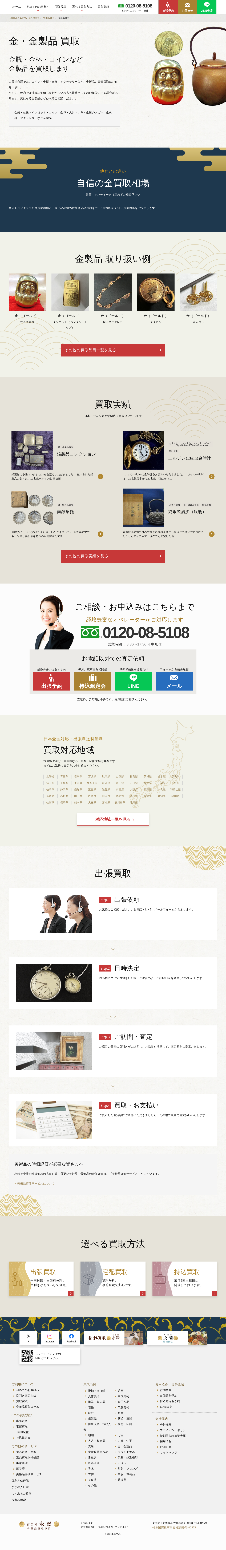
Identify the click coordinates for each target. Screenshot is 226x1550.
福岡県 (175, 799)
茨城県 (147, 779)
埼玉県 (50, 786)
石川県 (134, 786)
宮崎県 (106, 805)
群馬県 (175, 779)
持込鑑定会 (92, 689)
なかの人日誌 (20, 1491)
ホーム (16, 6)
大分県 (92, 805)
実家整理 (22, 1467)
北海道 (50, 779)
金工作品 (123, 1406)
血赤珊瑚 (94, 1467)
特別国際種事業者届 (173, 1440)
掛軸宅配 (23, 1436)
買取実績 (103, 6)
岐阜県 (50, 792)
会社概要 (165, 1429)
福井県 (147, 786)
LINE (133, 689)
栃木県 (161, 779)
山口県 (106, 799)
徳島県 (120, 799)
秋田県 (106, 779)
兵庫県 (147, 792)
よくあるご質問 (21, 1498)
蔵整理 (20, 1473)
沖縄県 (134, 805)
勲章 (120, 1417)
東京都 (78, 786)
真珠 (91, 1450)
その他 (92, 1489)
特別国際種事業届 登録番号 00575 (174, 1532)
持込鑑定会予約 (170, 1405)
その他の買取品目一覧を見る (108, 351)
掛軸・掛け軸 (96, 1395)
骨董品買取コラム (27, 1411)
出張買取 (22, 1425)
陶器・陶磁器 (96, 1406)
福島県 (134, 779)
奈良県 (161, 792)
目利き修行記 (20, 1485)
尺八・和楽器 (96, 1445)
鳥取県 (50, 799)
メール (174, 689)
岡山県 (78, 799)
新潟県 (106, 786)
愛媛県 (147, 799)
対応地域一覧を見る (113, 823)
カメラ (122, 1467)
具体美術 (94, 1400)
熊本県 (78, 805)
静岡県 (64, 792)
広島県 (92, 799)
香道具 (122, 1484)
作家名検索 (18, 1504)
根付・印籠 (125, 1428)
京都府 (120, 792)
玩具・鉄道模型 (128, 1462)
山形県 (120, 779)
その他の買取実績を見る (104, 559)
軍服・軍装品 (126, 1478)
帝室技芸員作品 (98, 1456)
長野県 (175, 786)
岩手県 (78, 779)
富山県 (120, 786)
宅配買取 (22, 1431)
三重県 (92, 792)
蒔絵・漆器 (125, 1423)
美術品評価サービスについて (36, 1187)
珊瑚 (91, 1439)
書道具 (92, 1462)
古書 (91, 1478)
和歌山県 (175, 792)
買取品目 (61, 6)
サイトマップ (168, 1457)
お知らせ (165, 1451)
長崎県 (64, 805)
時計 (91, 1417)
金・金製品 (125, 1450)
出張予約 (168, 10)
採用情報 (165, 1445)
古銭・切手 (125, 1445)
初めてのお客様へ (38, 6)
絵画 (120, 1395)
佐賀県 (50, 805)
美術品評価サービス (29, 1478)
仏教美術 (123, 1411)
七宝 (120, 1439)
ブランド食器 (126, 1456)
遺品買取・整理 (26, 1456)
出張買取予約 (168, 1400)
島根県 (64, 799)
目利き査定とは (26, 1400)
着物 (91, 1411)
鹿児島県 (120, 805)
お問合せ (187, 10)
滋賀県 (106, 792)
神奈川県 (92, 786)
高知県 (161, 799)
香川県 (134, 799)
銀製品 (92, 1423)
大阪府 (134, 792)
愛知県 (78, 792)
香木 (91, 1473)
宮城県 (92, 779)
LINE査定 (207, 10)
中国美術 (123, 1400)
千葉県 (64, 786)
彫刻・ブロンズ (128, 1473)
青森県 (64, 779)
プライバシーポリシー (174, 1434)
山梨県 (161, 786)
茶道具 (92, 1484)
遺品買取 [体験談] (27, 1462)
